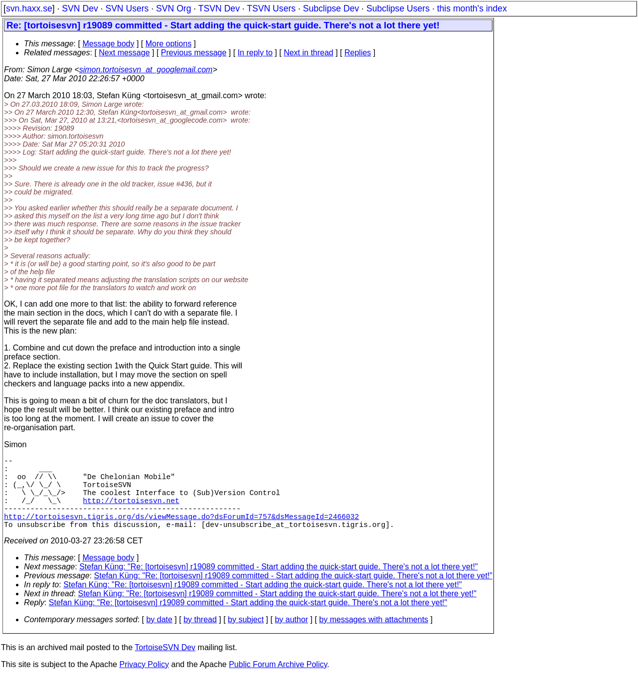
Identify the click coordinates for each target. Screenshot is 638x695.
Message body (108, 43)
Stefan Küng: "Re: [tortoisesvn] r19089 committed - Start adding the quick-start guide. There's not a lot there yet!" (278, 584)
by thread (200, 637)
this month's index (472, 8)
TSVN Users (271, 8)
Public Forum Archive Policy (278, 682)
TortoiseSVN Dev (165, 665)
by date (159, 637)
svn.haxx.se (29, 8)
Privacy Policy (144, 682)
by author (291, 637)
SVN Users (127, 8)
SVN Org (173, 8)
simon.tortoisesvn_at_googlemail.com (146, 69)
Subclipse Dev (331, 8)
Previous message (194, 52)
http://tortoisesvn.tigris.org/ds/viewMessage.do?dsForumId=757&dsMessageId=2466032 (181, 532)
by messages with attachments (373, 637)
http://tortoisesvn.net (131, 512)
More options (169, 43)
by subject (246, 637)
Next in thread (308, 52)
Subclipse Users (398, 8)
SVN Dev (80, 8)
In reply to (255, 52)
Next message (124, 52)
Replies (357, 52)
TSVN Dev (219, 8)
